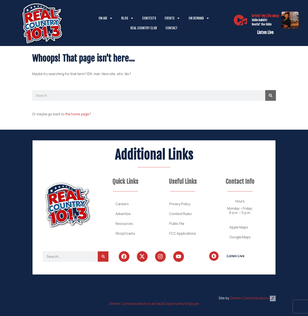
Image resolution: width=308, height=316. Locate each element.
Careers (122, 204)
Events (172, 18)
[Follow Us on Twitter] (142, 256)
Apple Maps (239, 227)
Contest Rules (180, 213)
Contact (172, 28)
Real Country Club (143, 28)
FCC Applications (182, 233)
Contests (149, 18)
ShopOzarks (125, 233)
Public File (176, 223)
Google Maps (240, 237)
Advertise (123, 213)
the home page (77, 114)
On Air (106, 18)
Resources (124, 223)
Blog (127, 18)
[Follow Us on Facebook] (124, 256)
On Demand (199, 18)
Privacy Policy (179, 204)
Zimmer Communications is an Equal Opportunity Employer (154, 303)
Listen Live (265, 32)
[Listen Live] (240, 20)
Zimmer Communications (253, 298)
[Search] (270, 95)
